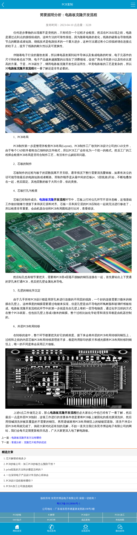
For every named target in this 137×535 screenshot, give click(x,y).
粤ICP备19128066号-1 (68, 503)
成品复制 (85, 520)
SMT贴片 (17, 520)
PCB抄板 (17, 515)
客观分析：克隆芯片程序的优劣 (28, 442)
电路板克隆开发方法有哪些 (26, 437)
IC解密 (51, 515)
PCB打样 (51, 520)
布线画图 (120, 520)
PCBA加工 (120, 515)
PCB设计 (85, 515)
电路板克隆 (46, 199)
